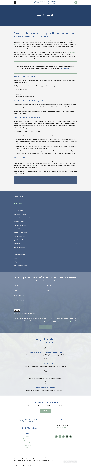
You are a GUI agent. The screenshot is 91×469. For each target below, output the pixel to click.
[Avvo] (70, 436)
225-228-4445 (29, 428)
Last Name (49, 285)
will (41, 46)
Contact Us (27, 443)
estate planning (18, 44)
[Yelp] (67, 436)
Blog (27, 447)
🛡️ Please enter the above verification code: (24, 313)
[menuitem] (45, 203)
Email (48, 290)
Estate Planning (27, 438)
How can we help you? (19, 300)
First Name (16, 285)
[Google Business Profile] (56, 436)
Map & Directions (62, 427)
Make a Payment (27, 445)
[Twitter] (63, 436)
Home (27, 436)
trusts (33, 165)
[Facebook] (60, 436)
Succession (27, 441)
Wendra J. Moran (72, 52)
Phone (15, 290)
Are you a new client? (19, 295)
